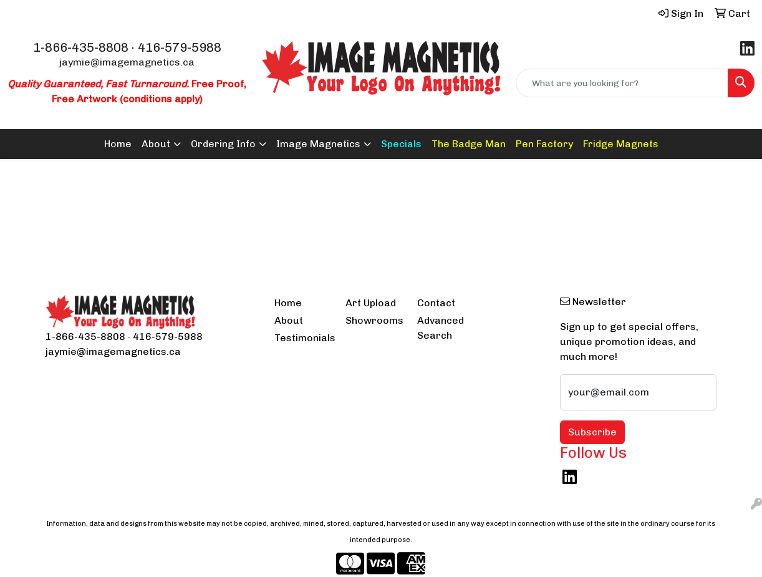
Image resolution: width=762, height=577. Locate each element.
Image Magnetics (318, 144)
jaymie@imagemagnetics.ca (127, 62)
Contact (436, 303)
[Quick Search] (622, 83)
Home (118, 144)
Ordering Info (223, 144)
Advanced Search (440, 327)
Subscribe (592, 432)
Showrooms (373, 320)
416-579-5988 (179, 47)
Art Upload (370, 303)
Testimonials (302, 338)
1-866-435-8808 (80, 47)
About (156, 144)
